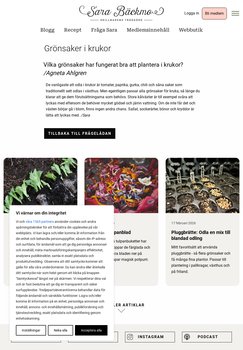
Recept (73, 30)
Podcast (208, 337)
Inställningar (31, 330)
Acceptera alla (91, 330)
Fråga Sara (104, 30)
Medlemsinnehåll (148, 30)
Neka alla (60, 330)
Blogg (47, 30)
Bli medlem (214, 13)
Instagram (151, 337)
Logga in (191, 13)
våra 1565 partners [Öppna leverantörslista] (40, 222)
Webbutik (191, 30)
